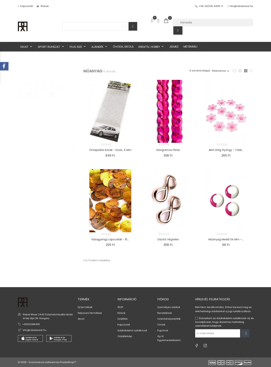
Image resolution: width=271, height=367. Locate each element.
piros (27, 207)
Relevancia (219, 71)
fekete (27, 176)
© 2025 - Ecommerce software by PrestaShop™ (47, 362)
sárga (27, 219)
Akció (81, 319)
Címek (161, 324)
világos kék (30, 225)
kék (26, 188)
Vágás (27, 279)
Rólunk (43, 6)
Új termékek (85, 307)
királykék (29, 182)
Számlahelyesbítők (169, 319)
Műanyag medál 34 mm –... (226, 239)
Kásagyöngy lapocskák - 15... (110, 239)
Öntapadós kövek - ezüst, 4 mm (110, 150)
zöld (26, 238)
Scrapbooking (32, 267)
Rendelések (164, 313)
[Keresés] (213, 22)
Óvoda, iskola (123, 46)
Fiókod (163, 299)
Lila (25, 194)
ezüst (27, 170)
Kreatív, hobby (151, 47)
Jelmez (174, 46)
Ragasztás (30, 261)
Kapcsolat (25, 6)
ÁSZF (120, 307)
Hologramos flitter (168, 150)
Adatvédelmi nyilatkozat (132, 330)
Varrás (28, 273)
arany (27, 163)
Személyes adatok (168, 307)
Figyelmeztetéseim (169, 340)
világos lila (30, 232)
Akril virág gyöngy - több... (226, 150)
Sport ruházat (51, 47)
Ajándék (99, 47)
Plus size (78, 47)
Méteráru (190, 46)
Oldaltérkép (124, 336)
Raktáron (29, 116)
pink (26, 201)
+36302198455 (31, 324)
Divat (27, 47)
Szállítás (122, 319)
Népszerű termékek (90, 313)
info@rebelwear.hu (240, 6)
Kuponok (162, 330)
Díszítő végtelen (168, 239)
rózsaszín (29, 213)
